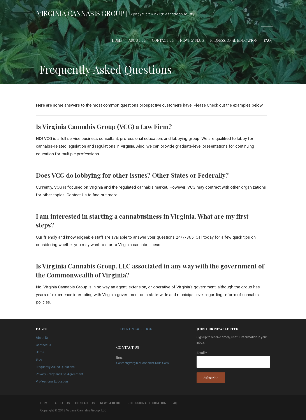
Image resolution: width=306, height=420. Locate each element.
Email (202, 353)
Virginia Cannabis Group (80, 13)
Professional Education (233, 40)
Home (117, 40)
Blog (39, 359)
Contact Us (163, 40)
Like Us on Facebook (134, 329)
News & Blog (192, 40)
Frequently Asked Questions (55, 367)
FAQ (267, 40)
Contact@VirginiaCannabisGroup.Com (142, 363)
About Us (137, 40)
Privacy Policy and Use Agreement (59, 374)
